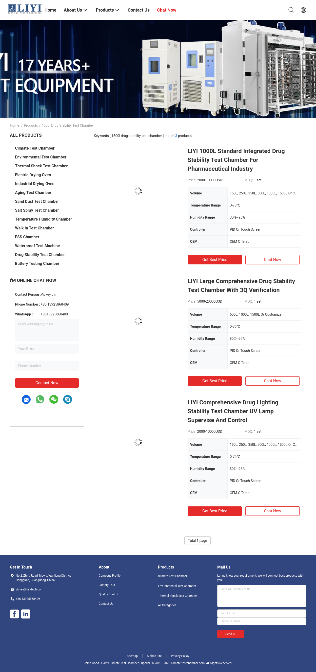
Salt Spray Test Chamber (37, 210)
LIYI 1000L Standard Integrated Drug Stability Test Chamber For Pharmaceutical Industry (236, 160)
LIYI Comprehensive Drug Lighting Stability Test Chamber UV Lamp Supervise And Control (233, 411)
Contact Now (47, 382)
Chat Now (272, 259)
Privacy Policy (180, 656)
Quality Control (108, 594)
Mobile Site (154, 656)
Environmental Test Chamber (40, 157)
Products (31, 125)
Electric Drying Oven (33, 174)
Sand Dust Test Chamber (37, 201)
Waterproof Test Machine (37, 245)
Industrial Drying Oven (35, 183)
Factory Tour (107, 585)
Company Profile (109, 575)
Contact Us (106, 603)
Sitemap (132, 656)
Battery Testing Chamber (37, 263)
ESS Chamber (27, 237)
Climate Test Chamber (35, 148)
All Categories (167, 605)
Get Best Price (214, 259)
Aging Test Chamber (33, 192)
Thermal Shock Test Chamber (41, 166)
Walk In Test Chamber (34, 228)
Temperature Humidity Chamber (43, 219)
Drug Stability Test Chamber (40, 254)
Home (14, 125)
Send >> (230, 634)
